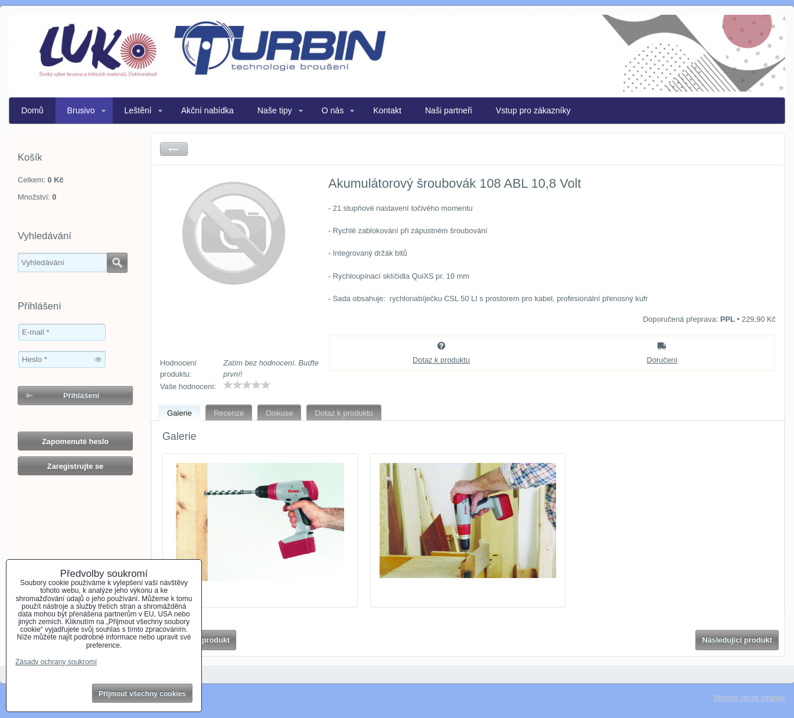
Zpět (174, 149)
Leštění (138, 110)
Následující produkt (737, 639)
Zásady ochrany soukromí (56, 662)
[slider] (246, 385)
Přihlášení (81, 395)
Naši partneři (448, 110)
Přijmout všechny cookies (142, 694)
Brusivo (81, 110)
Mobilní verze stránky (749, 697)
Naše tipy (274, 110)
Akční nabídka (207, 110)
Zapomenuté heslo (75, 441)
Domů (32, 110)
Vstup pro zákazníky (533, 110)
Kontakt (387, 110)
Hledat (117, 263)
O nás (333, 110)
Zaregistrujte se (75, 466)
